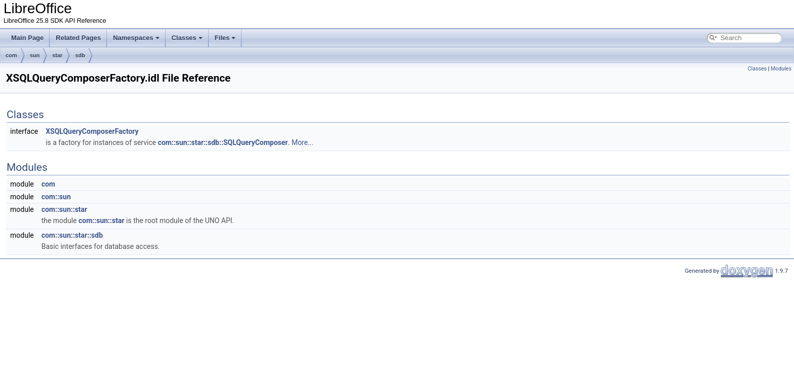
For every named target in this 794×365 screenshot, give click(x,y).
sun (35, 55)
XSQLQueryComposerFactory (92, 131)
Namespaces (136, 38)
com (11, 55)
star (57, 55)
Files (225, 38)
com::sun (56, 197)
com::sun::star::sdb (72, 235)
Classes (187, 38)
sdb (80, 55)
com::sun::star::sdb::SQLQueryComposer (223, 142)
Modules (781, 68)
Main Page (27, 38)
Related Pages (78, 38)
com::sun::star (65, 209)
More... (302, 142)
